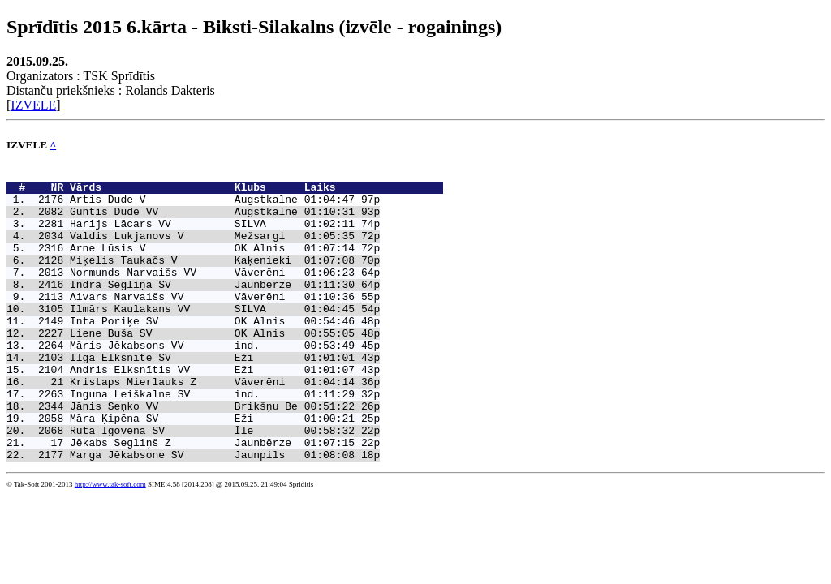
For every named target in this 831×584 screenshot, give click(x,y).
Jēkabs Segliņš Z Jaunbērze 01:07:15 (212, 498)
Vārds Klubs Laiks (256, 191)
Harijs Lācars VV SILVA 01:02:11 (212, 235)
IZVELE (33, 105)
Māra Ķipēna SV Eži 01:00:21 (212, 469)
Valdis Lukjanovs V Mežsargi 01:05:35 (212, 250)
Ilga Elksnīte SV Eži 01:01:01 (212, 396)
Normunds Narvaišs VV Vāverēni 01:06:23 (212, 293)
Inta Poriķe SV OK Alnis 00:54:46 (212, 352)
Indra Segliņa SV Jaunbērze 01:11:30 (212, 308)
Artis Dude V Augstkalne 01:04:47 (212, 206)
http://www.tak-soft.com (110, 543)
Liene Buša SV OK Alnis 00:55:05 (212, 366)
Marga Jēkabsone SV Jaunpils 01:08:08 (212, 512)
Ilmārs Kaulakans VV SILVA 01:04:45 (212, 337)
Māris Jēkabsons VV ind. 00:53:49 (212, 381)
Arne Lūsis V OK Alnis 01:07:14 (212, 264)
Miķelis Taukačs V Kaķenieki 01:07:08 (212, 279)
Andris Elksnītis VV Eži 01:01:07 (212, 410)
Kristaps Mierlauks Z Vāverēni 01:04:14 (212, 425)
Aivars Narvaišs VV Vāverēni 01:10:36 (212, 323)
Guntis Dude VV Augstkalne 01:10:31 (212, 220)
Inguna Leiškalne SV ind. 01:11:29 (212, 439)
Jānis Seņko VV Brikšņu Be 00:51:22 (212, 454)
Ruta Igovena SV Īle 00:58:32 (212, 483)
